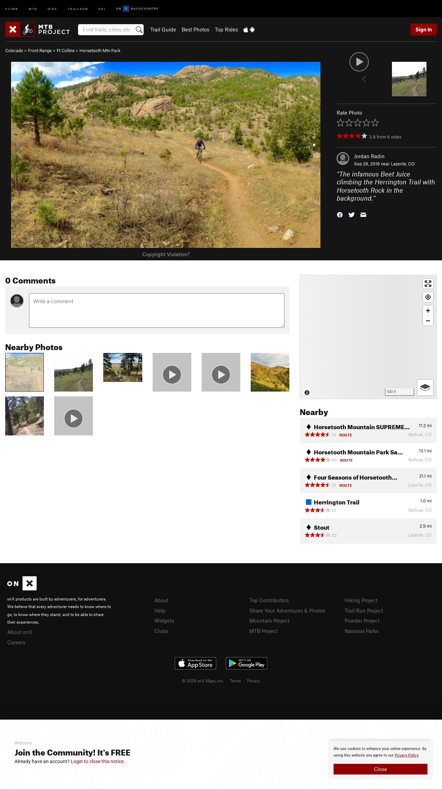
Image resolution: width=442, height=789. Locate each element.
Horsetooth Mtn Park (100, 50)
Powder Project (362, 620)
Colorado (14, 50)
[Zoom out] (428, 321)
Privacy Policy (407, 755)
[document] (380, 759)
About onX (19, 632)
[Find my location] (428, 297)
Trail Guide (163, 29)
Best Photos (195, 29)
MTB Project (263, 631)
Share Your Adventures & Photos (287, 610)
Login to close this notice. (98, 761)
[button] (340, 214)
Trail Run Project (364, 610)
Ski (102, 8)
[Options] (425, 387)
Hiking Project (361, 600)
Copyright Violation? (166, 254)
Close (380, 769)
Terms (235, 680)
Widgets (164, 620)
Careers (16, 642)
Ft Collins (66, 50)
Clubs (161, 631)
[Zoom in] (428, 311)
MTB (33, 8)
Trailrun (78, 8)
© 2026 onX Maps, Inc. (203, 680)
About (161, 600)
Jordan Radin (369, 156)
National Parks (361, 631)
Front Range (40, 50)
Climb (11, 8)
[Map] (368, 337)
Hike (52, 8)
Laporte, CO (403, 163)
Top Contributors (269, 600)
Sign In (423, 29)
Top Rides (226, 29)
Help (159, 610)
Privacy (253, 680)
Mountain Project (269, 620)
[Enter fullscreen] (428, 284)
